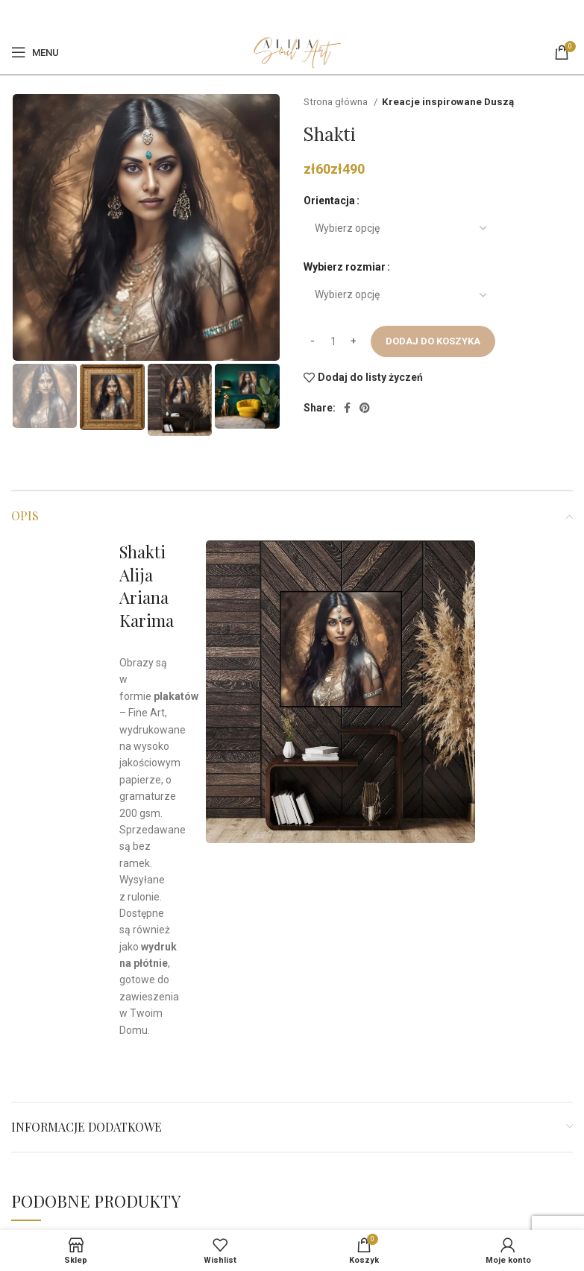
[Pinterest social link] (300, 15)
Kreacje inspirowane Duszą (448, 101)
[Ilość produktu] (333, 341)
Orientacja (329, 200)
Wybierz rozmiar (345, 267)
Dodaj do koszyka (433, 341)
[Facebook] (282, 15)
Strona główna (337, 101)
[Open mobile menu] (35, 52)
